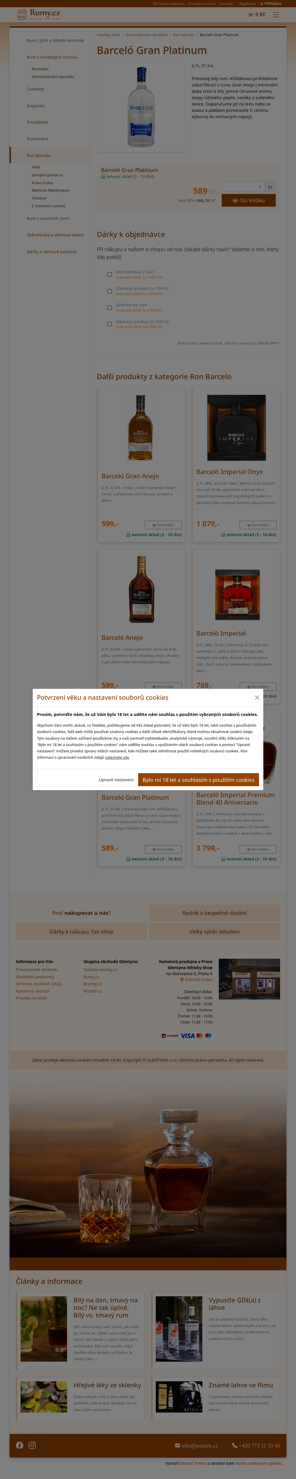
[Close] (257, 697)
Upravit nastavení (116, 779)
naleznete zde (117, 757)
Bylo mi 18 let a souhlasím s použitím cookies (199, 779)
